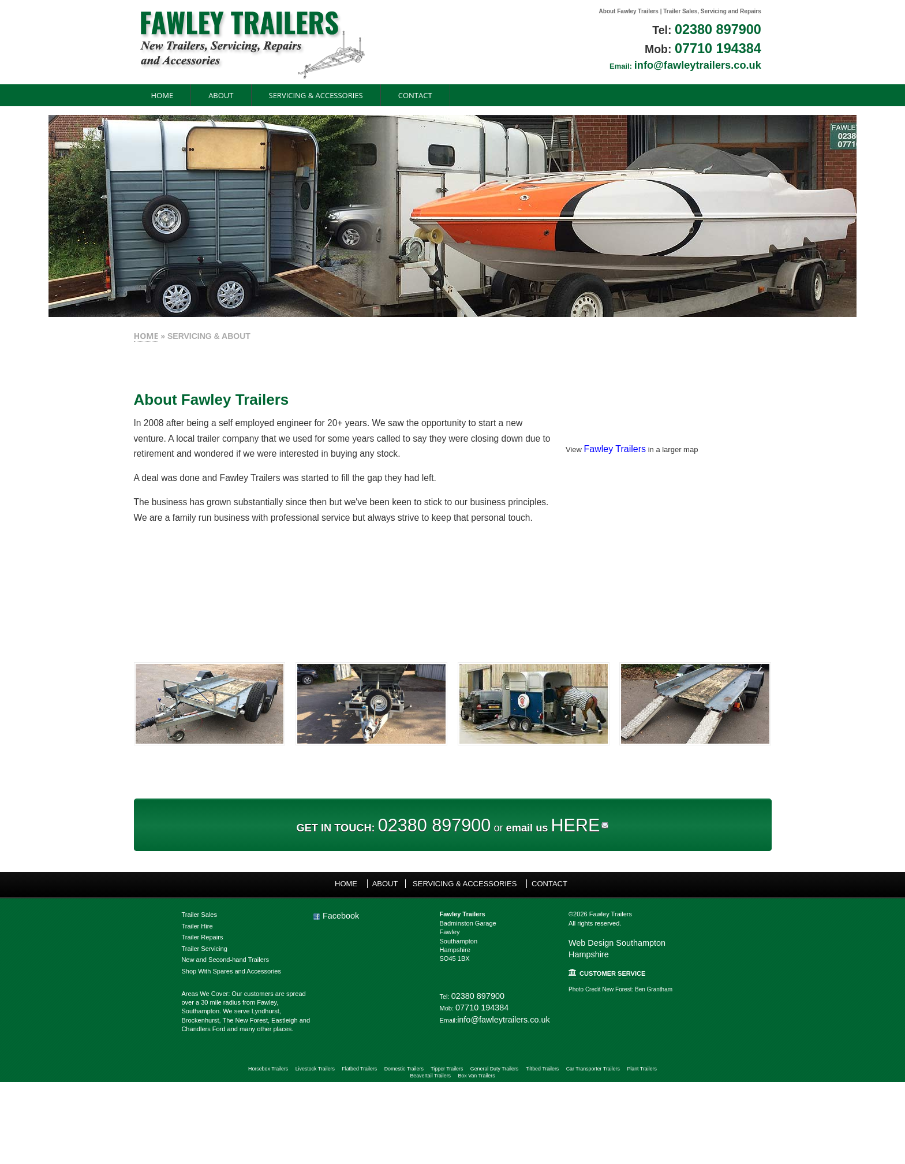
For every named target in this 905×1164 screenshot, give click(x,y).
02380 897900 (780, 30)
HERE (593, 875)
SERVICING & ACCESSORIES (250, 96)
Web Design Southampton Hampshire (661, 1003)
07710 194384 (780, 49)
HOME (80, 338)
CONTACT (349, 96)
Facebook (301, 970)
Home (96, 96)
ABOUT (155, 96)
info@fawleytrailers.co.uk (769, 65)
